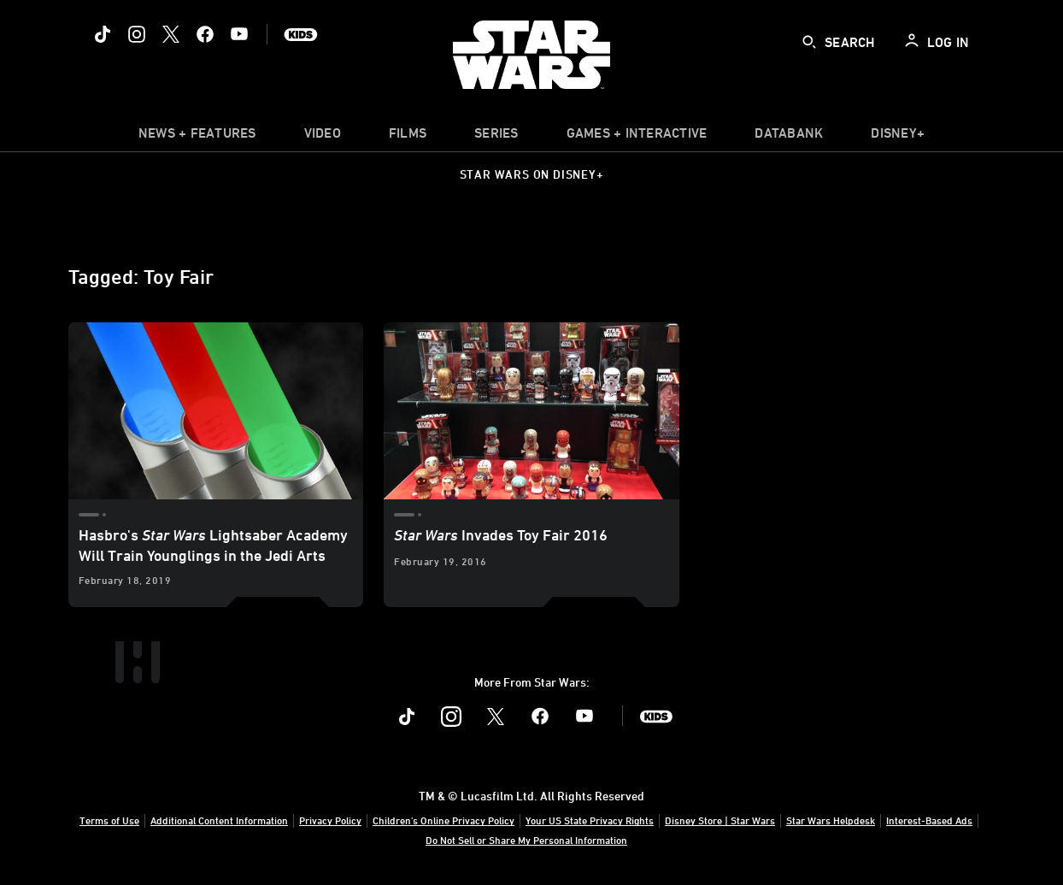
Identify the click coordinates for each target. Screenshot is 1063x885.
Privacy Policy (330, 820)
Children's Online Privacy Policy (443, 820)
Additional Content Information (219, 820)
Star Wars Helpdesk (830, 820)
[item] (197, 137)
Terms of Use (109, 820)
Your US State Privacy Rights (590, 820)
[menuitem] (322, 137)
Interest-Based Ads (929, 820)
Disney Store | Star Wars (720, 820)
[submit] (809, 41)
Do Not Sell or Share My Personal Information (526, 840)
